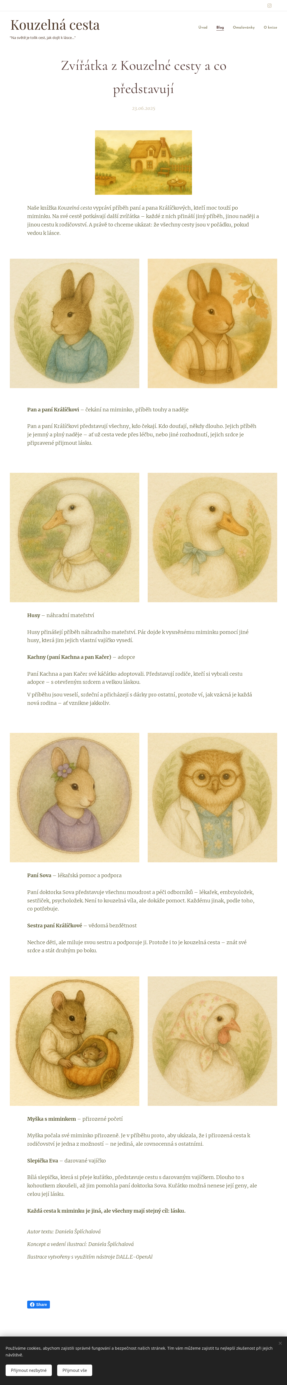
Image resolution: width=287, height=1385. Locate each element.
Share (38, 1304)
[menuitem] (209, 28)
